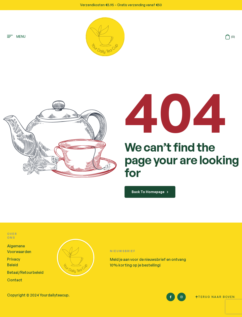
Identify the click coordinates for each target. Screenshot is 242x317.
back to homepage (150, 192)
